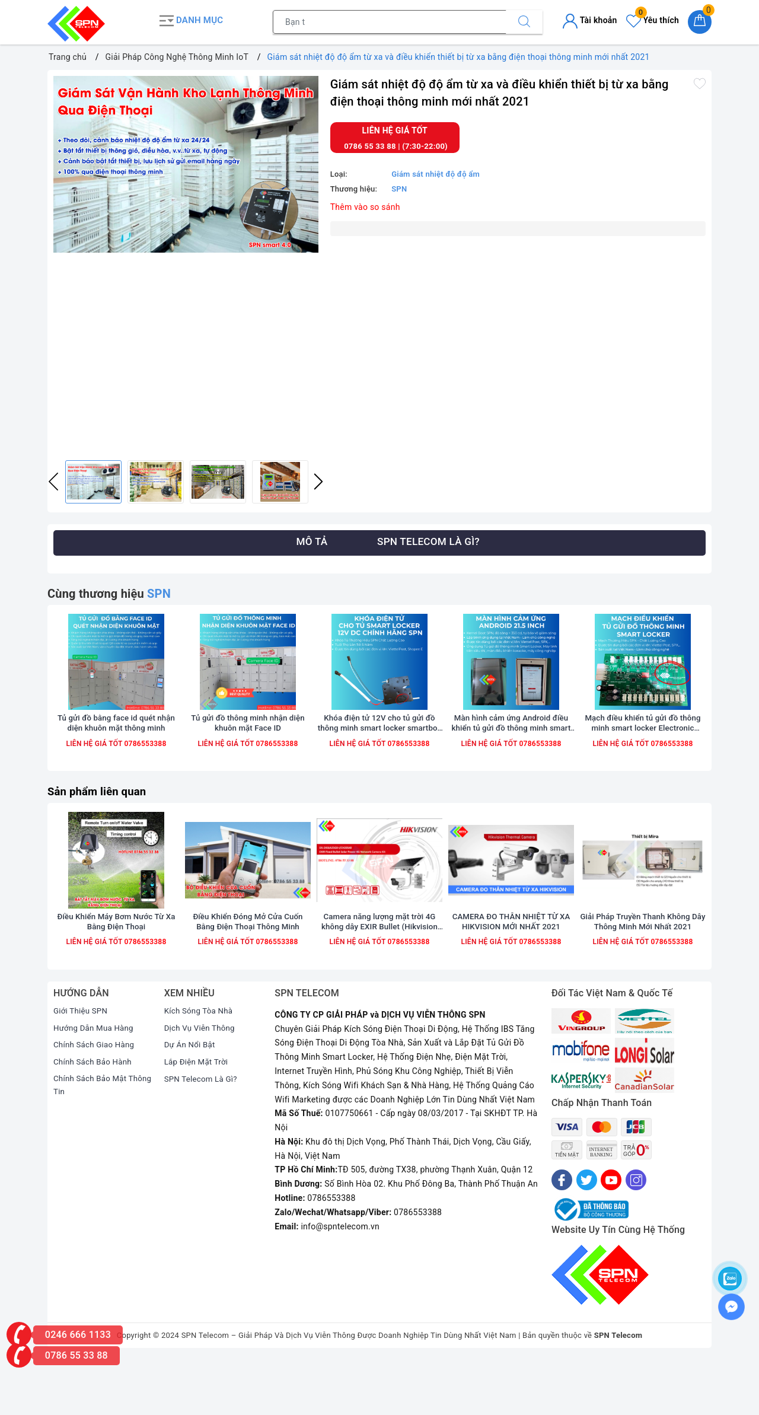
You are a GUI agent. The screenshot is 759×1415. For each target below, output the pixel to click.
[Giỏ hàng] (700, 21)
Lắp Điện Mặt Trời (198, 1116)
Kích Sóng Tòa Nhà (200, 1065)
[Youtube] (611, 1235)
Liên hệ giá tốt (395, 128)
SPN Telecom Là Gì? (202, 1134)
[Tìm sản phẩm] (389, 21)
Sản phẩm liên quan (100, 818)
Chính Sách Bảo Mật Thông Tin (91, 1141)
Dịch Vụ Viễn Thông (201, 1083)
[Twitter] (586, 1235)
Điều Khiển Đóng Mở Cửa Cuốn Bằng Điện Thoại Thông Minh (248, 976)
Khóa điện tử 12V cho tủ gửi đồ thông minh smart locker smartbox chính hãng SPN (379, 749)
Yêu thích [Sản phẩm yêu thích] (652, 19)
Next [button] (318, 479)
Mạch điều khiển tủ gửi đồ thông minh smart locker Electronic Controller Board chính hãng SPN (643, 749)
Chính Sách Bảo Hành (94, 1116)
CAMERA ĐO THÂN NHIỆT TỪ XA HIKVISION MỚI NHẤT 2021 (511, 976)
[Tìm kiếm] (524, 21)
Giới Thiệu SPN (81, 1065)
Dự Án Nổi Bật (191, 1099)
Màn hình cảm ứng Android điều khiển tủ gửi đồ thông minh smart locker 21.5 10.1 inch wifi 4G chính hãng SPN (511, 749)
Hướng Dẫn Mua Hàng (95, 1083)
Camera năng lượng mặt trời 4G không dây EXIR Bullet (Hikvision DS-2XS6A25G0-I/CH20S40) (379, 976)
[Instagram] (636, 1235)
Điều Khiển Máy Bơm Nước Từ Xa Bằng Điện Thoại (116, 976)
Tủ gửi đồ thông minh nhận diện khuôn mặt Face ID (248, 749)
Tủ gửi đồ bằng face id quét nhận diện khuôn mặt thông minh (116, 749)
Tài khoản (590, 19)
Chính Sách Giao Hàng (96, 1099)
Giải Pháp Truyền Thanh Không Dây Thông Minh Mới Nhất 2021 (642, 976)
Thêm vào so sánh (365, 204)
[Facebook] (561, 1235)
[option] (185, 162)
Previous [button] (53, 479)
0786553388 (144, 770)
